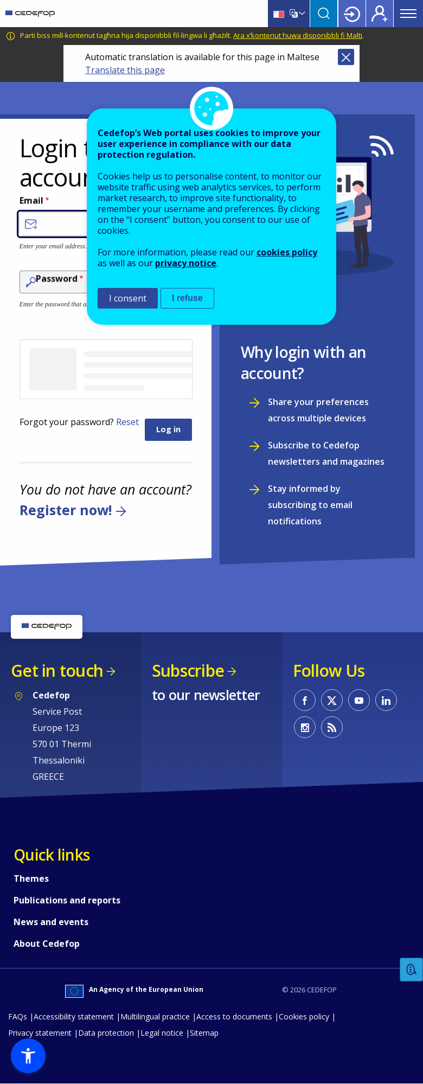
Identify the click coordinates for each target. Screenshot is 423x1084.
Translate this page (125, 70)
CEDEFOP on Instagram (305, 727)
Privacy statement (40, 1033)
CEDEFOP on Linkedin (386, 700)
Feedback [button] (411, 970)
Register (379, 13)
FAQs (17, 1016)
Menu (408, 13)
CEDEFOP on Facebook (305, 700)
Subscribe (188, 670)
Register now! (66, 510)
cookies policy (287, 252)
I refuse (187, 298)
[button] (28, 1055)
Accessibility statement (74, 1016)
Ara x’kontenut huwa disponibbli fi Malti (297, 35)
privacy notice (185, 263)
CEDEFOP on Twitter (332, 700)
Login (352, 13)
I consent (127, 298)
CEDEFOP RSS (332, 727)
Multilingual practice (155, 1016)
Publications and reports (67, 900)
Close (346, 57)
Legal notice (161, 1033)
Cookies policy (304, 1016)
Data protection (106, 1033)
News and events (51, 922)
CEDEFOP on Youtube (359, 700)
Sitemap (204, 1033)
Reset (127, 422)
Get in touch (57, 670)
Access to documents (234, 1016)
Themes (31, 878)
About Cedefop (47, 944)
